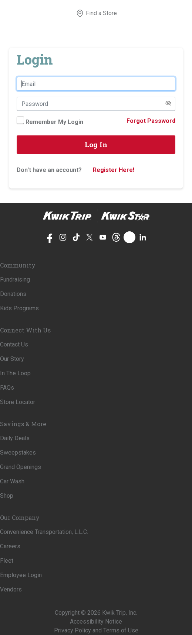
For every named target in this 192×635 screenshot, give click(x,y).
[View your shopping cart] (121, 13)
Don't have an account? (49, 169)
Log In (96, 144)
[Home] (96, 216)
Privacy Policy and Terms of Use (96, 630)
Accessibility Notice (96, 621)
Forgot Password (151, 120)
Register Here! (113, 169)
